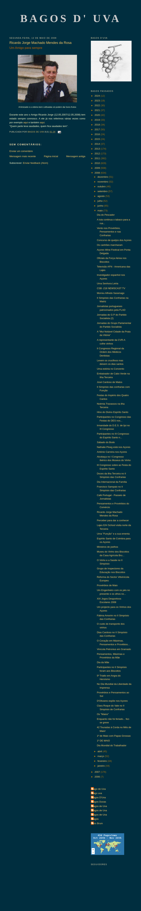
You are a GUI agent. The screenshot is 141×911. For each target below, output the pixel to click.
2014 (98, 144)
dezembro (103, 176)
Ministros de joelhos (107, 546)
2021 (98, 110)
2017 (98, 129)
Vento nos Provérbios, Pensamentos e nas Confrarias (109, 232)
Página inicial (51, 156)
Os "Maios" (103, 714)
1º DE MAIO (103, 740)
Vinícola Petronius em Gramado (114, 649)
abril (100, 751)
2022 (98, 105)
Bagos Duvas (99, 801)
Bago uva (97, 793)
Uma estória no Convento (110, 368)
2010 (98, 163)
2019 (98, 119)
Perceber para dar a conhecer (113, 520)
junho (101, 205)
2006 (98, 776)
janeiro (101, 765)
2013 (98, 148)
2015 (98, 139)
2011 (98, 158)
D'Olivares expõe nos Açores (112, 700)
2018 (98, 124)
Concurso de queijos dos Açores (114, 240)
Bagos (95, 819)
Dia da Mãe (103, 662)
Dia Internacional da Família (112, 481)
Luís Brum (97, 823)
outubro (102, 186)
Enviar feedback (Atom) (35, 163)
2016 (98, 134)
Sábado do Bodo (106, 442)
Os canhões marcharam (109, 245)
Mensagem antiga (75, 156)
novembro (103, 181)
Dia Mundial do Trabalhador (111, 745)
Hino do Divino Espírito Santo (112, 412)
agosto (101, 196)
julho (100, 201)
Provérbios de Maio (107, 585)
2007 (98, 772)
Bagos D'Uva (99, 797)
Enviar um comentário (21, 151)
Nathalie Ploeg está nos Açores (113, 447)
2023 (98, 100)
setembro (103, 191)
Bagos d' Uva (70, 18)
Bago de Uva (99, 789)
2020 (98, 115)
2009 (98, 168)
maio (100, 210)
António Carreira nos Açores (112, 452)
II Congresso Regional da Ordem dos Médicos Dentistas (110, 352)
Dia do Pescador (106, 214)
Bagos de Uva (99, 806)
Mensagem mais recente (22, 156)
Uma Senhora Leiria (107, 283)
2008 (98, 172)
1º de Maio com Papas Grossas (114, 735)
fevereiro (103, 761)
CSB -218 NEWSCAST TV (111, 288)
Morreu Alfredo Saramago (110, 293)
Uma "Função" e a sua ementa (113, 533)
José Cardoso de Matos (109, 382)
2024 (98, 95)
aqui (25, 122)
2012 (98, 153)
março (101, 756)
